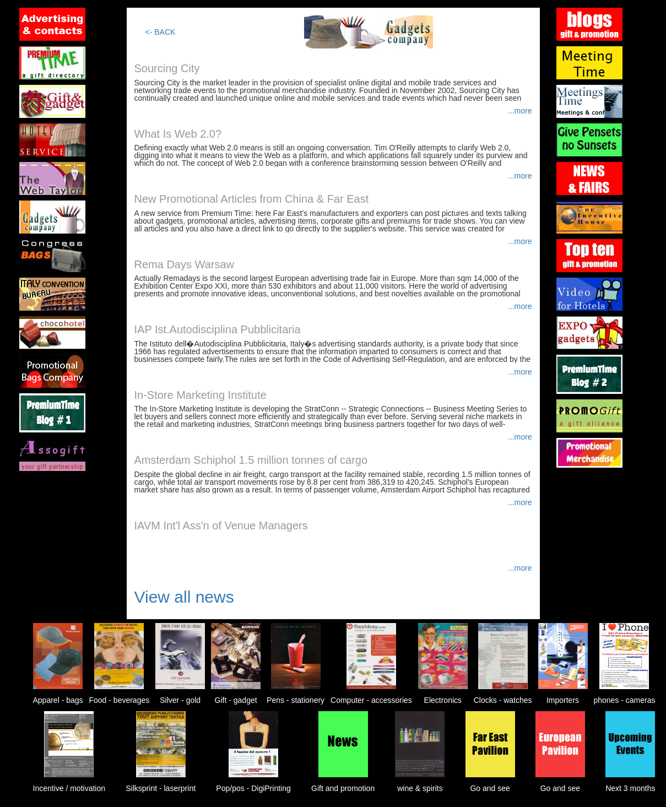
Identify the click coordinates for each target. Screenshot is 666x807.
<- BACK (160, 32)
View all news (184, 597)
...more (520, 110)
